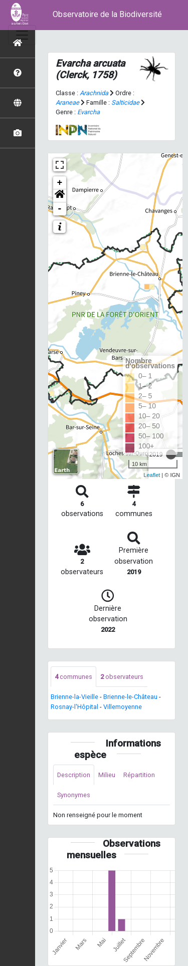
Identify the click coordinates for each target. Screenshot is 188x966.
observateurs (121, 676)
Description (73, 775)
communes (73, 676)
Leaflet (151, 475)
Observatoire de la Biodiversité (107, 14)
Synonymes (73, 795)
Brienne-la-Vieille (74, 696)
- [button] (60, 209)
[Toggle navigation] (22, 35)
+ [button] (60, 183)
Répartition (139, 775)
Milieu (106, 775)
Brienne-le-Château (130, 696)
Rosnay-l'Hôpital (74, 706)
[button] (59, 195)
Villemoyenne (122, 706)
